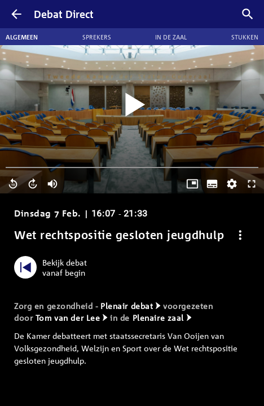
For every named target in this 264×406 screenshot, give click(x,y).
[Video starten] (132, 105)
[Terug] (16, 14)
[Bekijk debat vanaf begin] (53, 267)
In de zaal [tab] (171, 37)
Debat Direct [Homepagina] (64, 14)
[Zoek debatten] (247, 14)
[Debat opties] (240, 235)
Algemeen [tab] (22, 36)
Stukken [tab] (244, 37)
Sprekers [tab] (96, 37)
